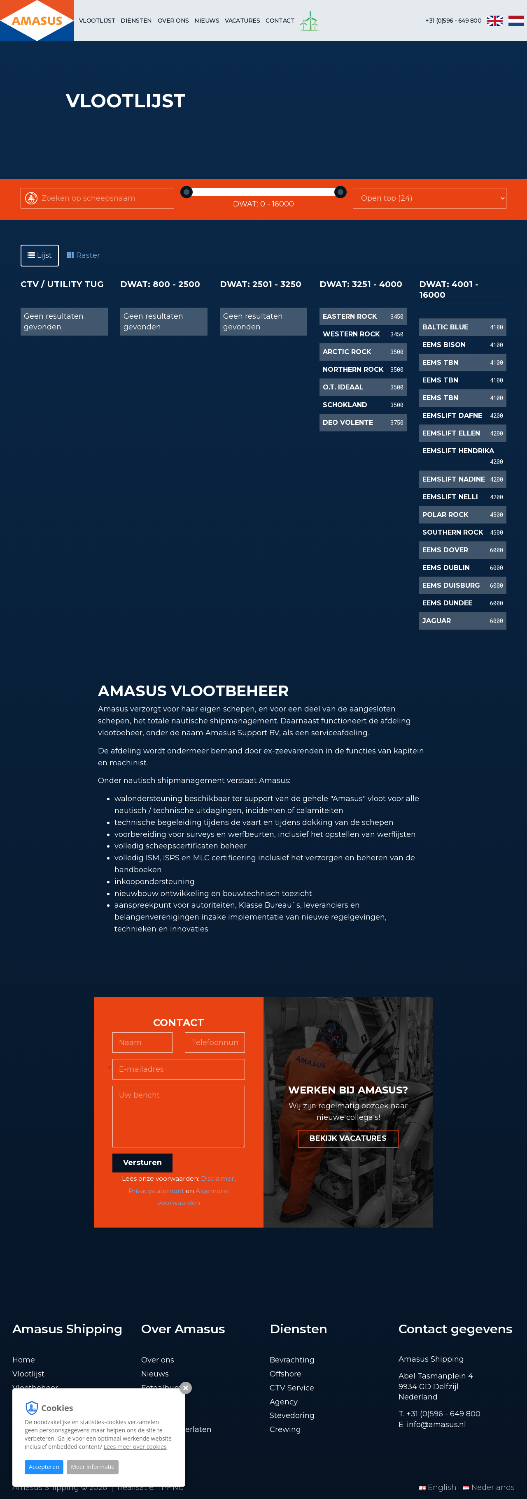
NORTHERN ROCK (353, 369)
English (439, 1487)
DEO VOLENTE (348, 422)
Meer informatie (92, 1467)
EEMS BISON (444, 345)
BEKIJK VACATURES (348, 1138)
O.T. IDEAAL (343, 387)
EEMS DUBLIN (446, 568)
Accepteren (44, 1467)
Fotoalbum (161, 1387)
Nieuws (206, 20)
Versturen (142, 1162)
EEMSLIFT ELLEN (451, 433)
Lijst (40, 255)
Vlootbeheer (35, 1387)
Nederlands (489, 1487)
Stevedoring (292, 1415)
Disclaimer (217, 1178)
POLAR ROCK (445, 515)
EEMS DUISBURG (451, 585)
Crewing (285, 1429)
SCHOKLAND (345, 405)
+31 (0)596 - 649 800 (453, 20)
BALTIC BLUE (445, 327)
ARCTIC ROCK (347, 352)
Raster (83, 255)
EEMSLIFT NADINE (453, 479)
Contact (280, 20)
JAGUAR (436, 621)
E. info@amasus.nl (432, 1424)
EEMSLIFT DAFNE (452, 415)
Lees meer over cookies (135, 1446)
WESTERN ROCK (351, 334)
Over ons (173, 20)
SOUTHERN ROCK (452, 532)
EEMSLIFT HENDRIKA (458, 451)
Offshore (285, 1374)
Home (23, 1360)
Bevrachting (292, 1360)
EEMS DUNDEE (447, 603)
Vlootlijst (97, 20)
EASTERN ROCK (350, 316)
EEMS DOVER (445, 550)
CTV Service (292, 1387)
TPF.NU (170, 1487)
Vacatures (242, 20)
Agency (284, 1401)
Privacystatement (156, 1191)
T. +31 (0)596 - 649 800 (439, 1413)
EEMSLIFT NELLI (450, 497)
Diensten (136, 20)
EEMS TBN (440, 362)
